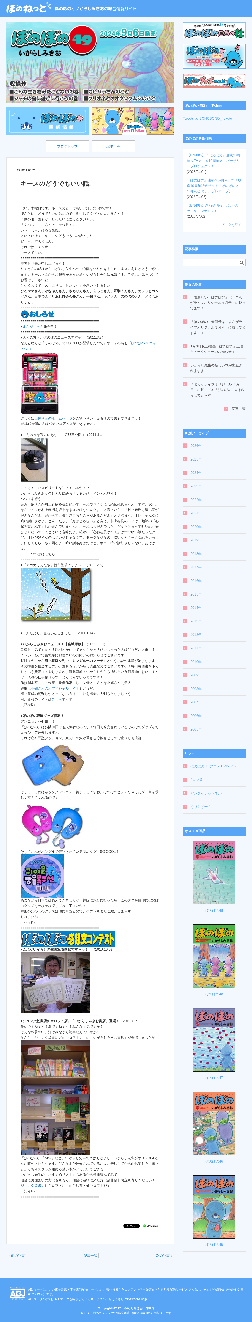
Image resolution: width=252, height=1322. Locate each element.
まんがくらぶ (33, 326)
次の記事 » (164, 1256)
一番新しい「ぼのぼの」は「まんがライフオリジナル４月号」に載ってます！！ (218, 302)
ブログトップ (67, 146)
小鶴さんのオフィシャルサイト (55, 688)
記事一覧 (114, 146)
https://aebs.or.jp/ (136, 1299)
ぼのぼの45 (214, 1245)
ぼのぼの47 (214, 1078)
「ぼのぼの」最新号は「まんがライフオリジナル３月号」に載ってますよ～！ (218, 327)
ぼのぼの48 (214, 994)
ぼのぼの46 (214, 1161)
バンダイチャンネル (206, 793)
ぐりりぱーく (200, 807)
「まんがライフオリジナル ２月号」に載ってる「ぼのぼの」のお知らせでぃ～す (218, 389)
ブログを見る (231, 225)
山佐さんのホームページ (53, 418)
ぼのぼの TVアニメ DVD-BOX (213, 766)
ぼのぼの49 (214, 910)
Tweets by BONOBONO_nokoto (207, 118)
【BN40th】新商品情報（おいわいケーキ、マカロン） (213, 211)
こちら (57, 699)
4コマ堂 (196, 779)
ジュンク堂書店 (33, 1186)
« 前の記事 (16, 1256)
